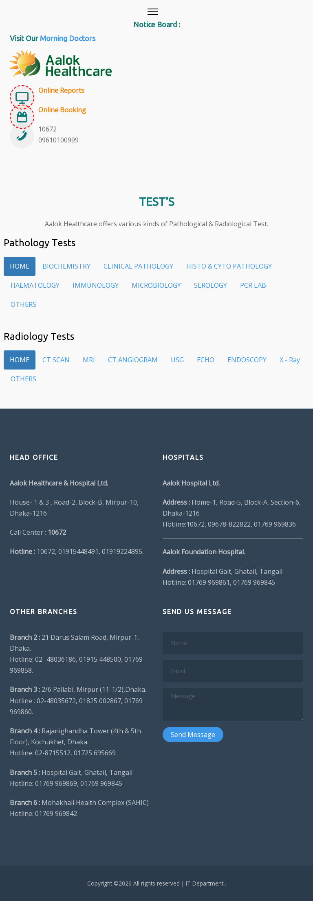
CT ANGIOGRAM (133, 359)
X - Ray (290, 359)
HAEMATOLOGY (35, 285)
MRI (89, 359)
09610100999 (58, 140)
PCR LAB (253, 285)
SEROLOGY (210, 285)
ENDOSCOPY (247, 359)
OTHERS (23, 304)
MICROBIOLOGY (156, 285)
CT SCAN (56, 359)
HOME (19, 266)
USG (177, 359)
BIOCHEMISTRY (66, 266)
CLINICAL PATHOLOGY (138, 266)
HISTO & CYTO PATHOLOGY (229, 266)
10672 (47, 129)
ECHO (205, 359)
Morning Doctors (67, 38)
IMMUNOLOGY (96, 285)
